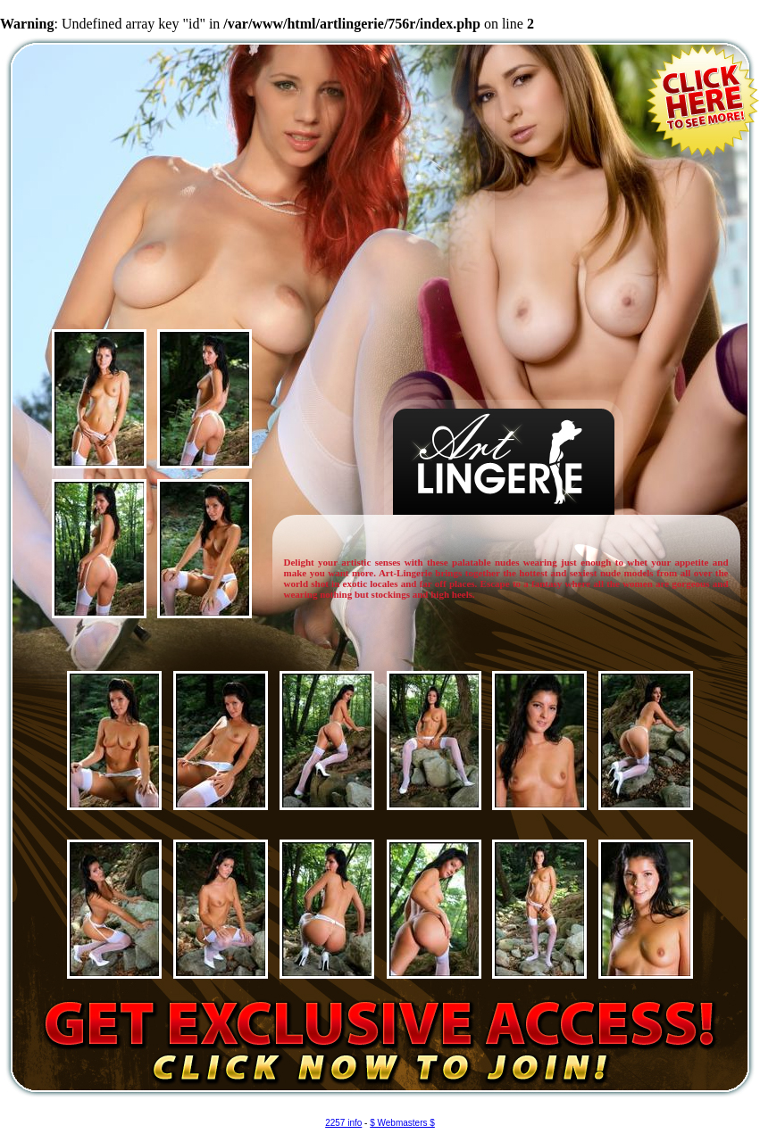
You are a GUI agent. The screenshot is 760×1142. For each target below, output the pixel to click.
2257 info (343, 1123)
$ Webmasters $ (402, 1123)
